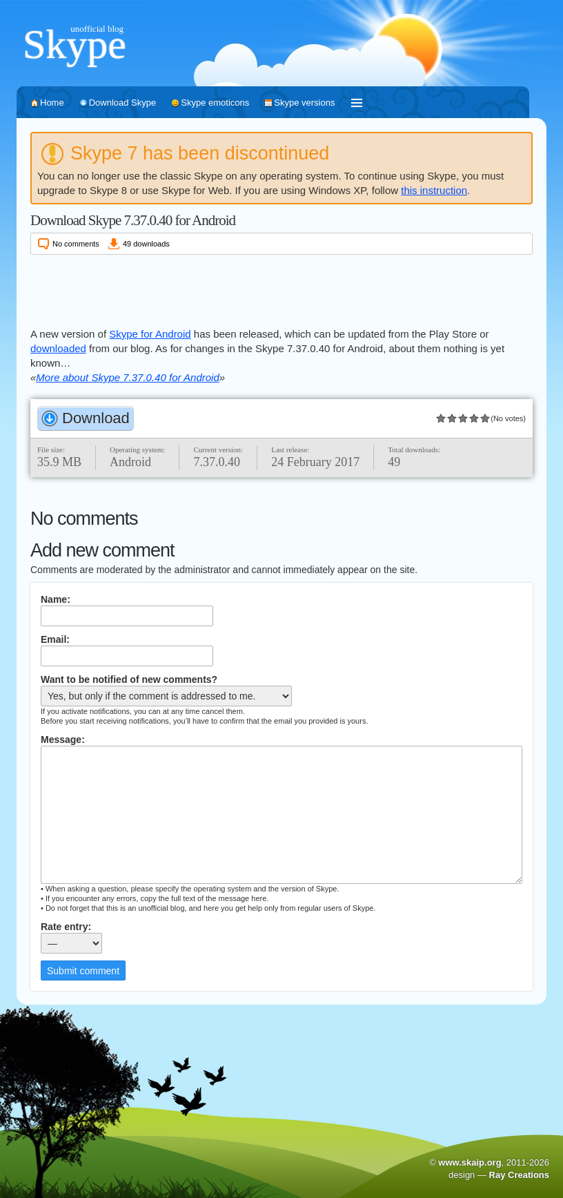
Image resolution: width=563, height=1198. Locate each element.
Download (96, 418)
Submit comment (83, 970)
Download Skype (123, 102)
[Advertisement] (281, 289)
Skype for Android (149, 334)
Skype (74, 44)
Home (52, 102)
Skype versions (304, 102)
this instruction (434, 190)
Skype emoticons (215, 102)
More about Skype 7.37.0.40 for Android (127, 377)
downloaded (58, 348)
